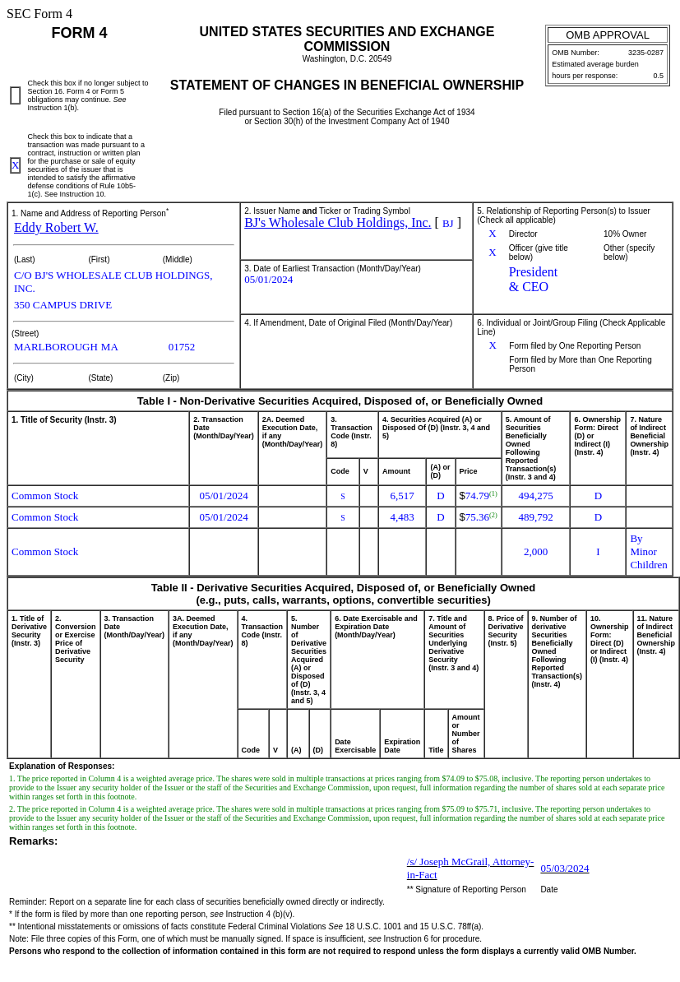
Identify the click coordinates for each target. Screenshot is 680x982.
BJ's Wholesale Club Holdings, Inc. (337, 222)
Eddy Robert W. (56, 227)
